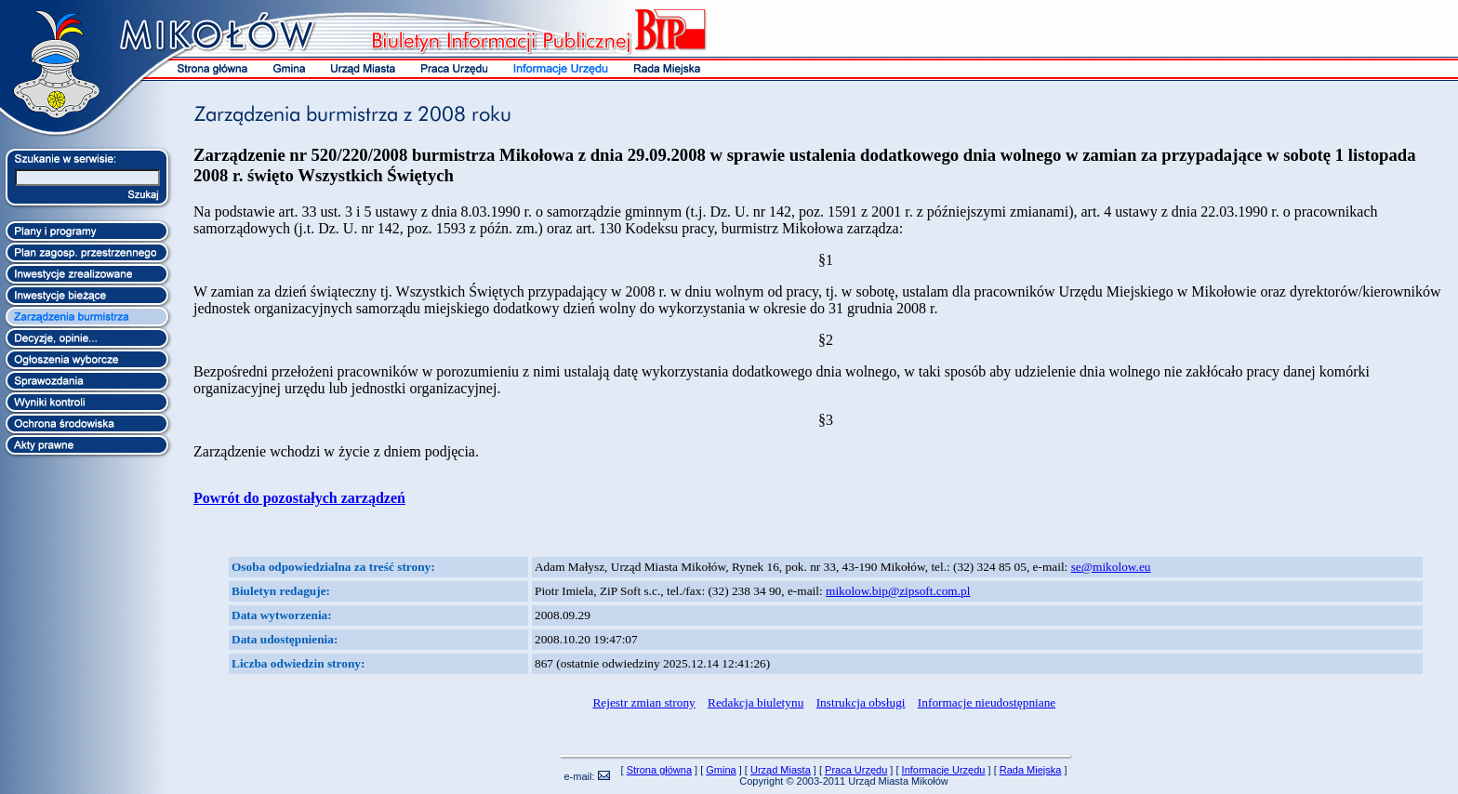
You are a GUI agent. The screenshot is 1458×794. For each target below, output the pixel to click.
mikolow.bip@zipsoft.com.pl (898, 591)
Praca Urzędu (856, 769)
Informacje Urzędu (944, 769)
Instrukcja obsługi (861, 702)
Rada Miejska (1031, 769)
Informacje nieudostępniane (986, 702)
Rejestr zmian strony (643, 702)
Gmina (721, 769)
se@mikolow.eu (1111, 567)
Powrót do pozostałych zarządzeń (299, 498)
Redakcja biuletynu (755, 702)
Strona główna (659, 769)
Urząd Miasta (780, 769)
